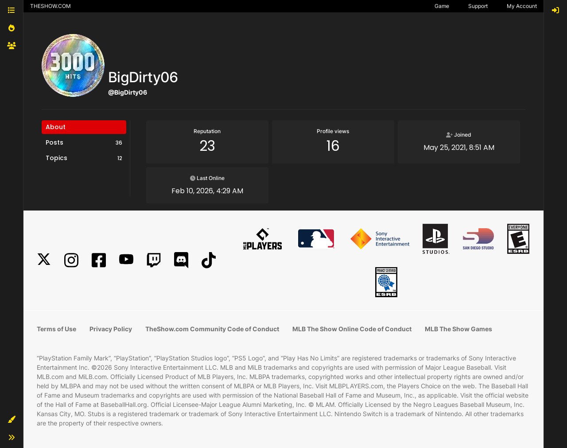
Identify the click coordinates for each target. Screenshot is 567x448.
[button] (11, 420)
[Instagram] (71, 260)
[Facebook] (99, 260)
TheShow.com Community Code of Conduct (212, 329)
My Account (522, 6)
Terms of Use (56, 329)
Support (478, 6)
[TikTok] (209, 260)
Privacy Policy (110, 329)
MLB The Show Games (458, 329)
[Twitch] (154, 260)
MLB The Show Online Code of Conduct (352, 329)
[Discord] (181, 260)
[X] (44, 260)
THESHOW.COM (50, 6)
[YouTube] (126, 260)
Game (442, 6)
